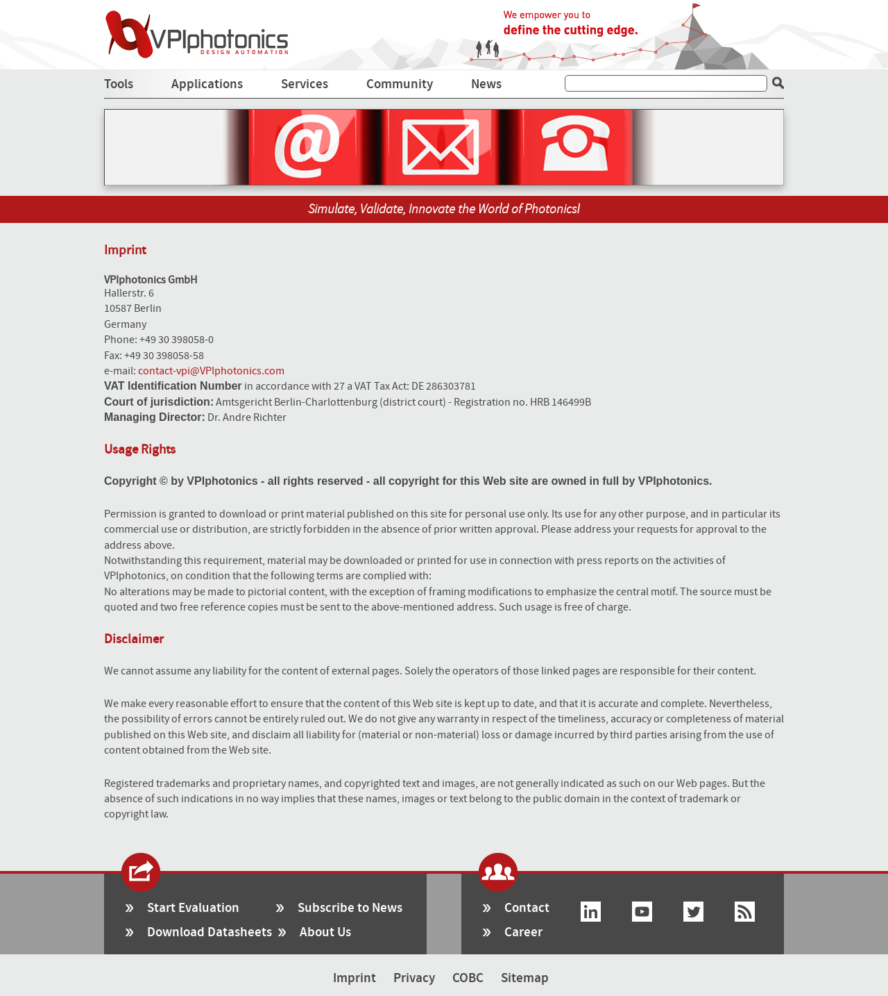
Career (523, 932)
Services (304, 84)
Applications (207, 84)
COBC (468, 978)
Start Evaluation (193, 908)
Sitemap (525, 978)
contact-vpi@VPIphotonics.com (211, 371)
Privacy (414, 978)
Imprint (354, 978)
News (486, 84)
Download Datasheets (209, 932)
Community (399, 84)
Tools (118, 84)
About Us (325, 932)
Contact (526, 908)
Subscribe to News (350, 908)
